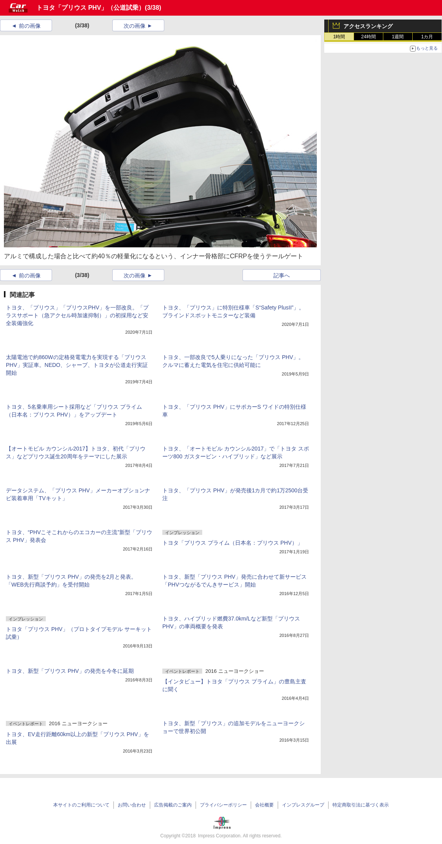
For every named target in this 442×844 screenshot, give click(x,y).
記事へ (281, 275)
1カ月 (427, 36)
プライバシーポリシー (223, 805)
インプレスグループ (303, 805)
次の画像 (135, 26)
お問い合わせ (132, 805)
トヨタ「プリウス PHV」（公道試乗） (90, 7)
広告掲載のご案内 (173, 805)
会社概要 (264, 805)
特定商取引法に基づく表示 (360, 805)
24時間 (368, 36)
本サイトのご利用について (81, 805)
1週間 (398, 36)
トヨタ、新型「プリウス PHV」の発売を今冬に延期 (70, 671)
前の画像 (30, 26)
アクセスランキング (368, 26)
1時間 (339, 36)
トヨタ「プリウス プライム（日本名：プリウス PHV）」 (232, 543)
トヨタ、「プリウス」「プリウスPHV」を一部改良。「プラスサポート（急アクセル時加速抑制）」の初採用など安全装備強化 (77, 315)
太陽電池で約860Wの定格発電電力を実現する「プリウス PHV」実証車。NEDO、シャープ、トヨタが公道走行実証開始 (77, 365)
